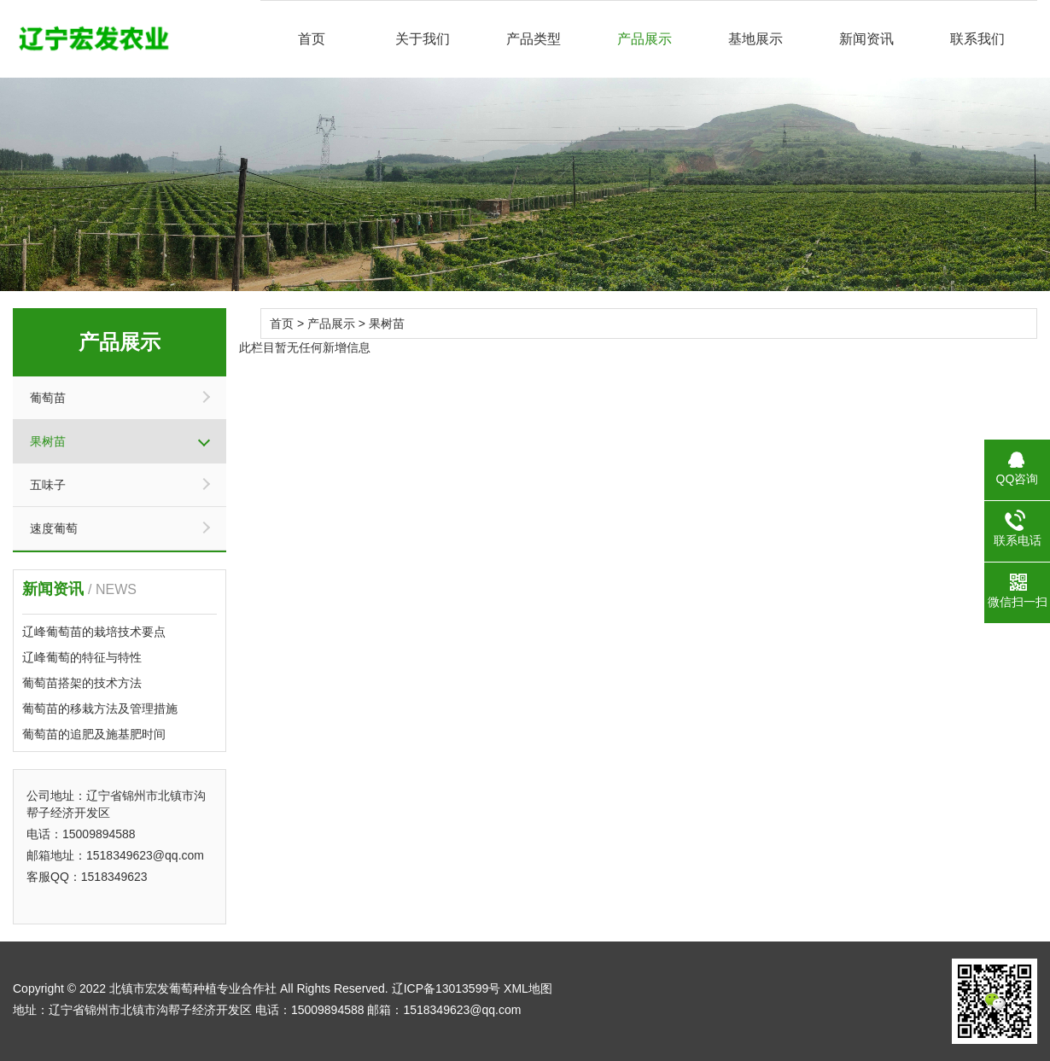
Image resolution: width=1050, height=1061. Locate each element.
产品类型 (533, 39)
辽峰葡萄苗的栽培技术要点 (94, 631)
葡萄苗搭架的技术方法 (82, 683)
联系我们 (977, 39)
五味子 (48, 485)
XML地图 (528, 988)
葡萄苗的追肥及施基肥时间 (94, 734)
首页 (311, 39)
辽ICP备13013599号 (446, 988)
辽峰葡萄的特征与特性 (82, 657)
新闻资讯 (866, 39)
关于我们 (422, 39)
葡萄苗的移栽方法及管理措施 (100, 708)
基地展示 (755, 39)
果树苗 (48, 441)
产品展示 (644, 39)
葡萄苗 (48, 398)
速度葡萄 (54, 528)
